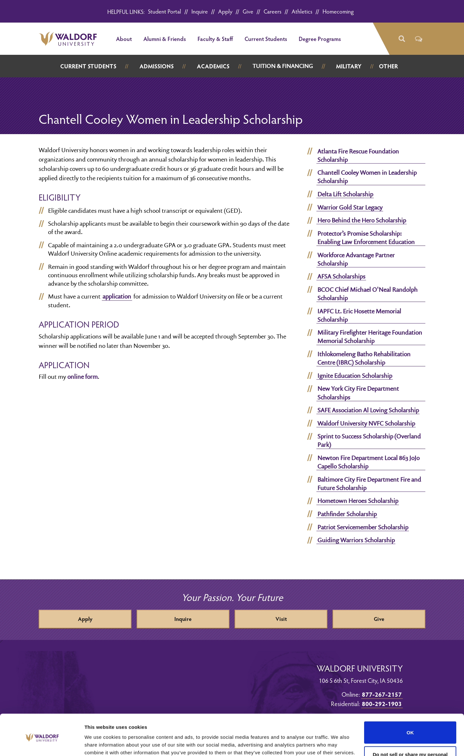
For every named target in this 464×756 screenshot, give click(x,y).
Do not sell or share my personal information (410, 730)
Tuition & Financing (283, 66)
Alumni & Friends (164, 38)
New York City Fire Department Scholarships (358, 392)
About (124, 38)
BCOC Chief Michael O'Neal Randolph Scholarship (367, 293)
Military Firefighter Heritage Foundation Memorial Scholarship (369, 336)
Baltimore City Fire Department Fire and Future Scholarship (369, 483)
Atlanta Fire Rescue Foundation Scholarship (358, 155)
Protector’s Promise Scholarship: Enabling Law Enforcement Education (366, 237)
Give (248, 11)
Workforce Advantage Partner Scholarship (356, 259)
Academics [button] (213, 66)
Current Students (266, 38)
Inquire (199, 11)
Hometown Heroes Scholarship (357, 500)
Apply (225, 11)
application (116, 296)
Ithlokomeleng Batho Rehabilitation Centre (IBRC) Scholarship (364, 358)
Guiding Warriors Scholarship (356, 540)
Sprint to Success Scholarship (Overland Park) (369, 440)
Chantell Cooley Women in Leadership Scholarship (367, 176)
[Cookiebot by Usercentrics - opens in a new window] (42, 743)
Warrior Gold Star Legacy (349, 207)
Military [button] (349, 66)
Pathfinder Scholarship (347, 514)
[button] (401, 38)
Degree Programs (320, 38)
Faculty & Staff (215, 38)
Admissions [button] (157, 66)
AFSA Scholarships (341, 276)
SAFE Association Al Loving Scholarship (368, 410)
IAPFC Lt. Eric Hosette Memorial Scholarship (359, 315)
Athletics (302, 11)
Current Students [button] (88, 66)
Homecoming (338, 11)
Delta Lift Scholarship (345, 194)
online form (82, 376)
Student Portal (164, 11)
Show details (99, 743)
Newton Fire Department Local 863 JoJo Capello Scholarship (368, 462)
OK (410, 705)
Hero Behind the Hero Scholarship (361, 220)
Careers (272, 11)
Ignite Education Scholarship (354, 375)
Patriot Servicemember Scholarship (362, 527)
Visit (281, 619)
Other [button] (388, 66)
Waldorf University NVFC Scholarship (366, 423)
